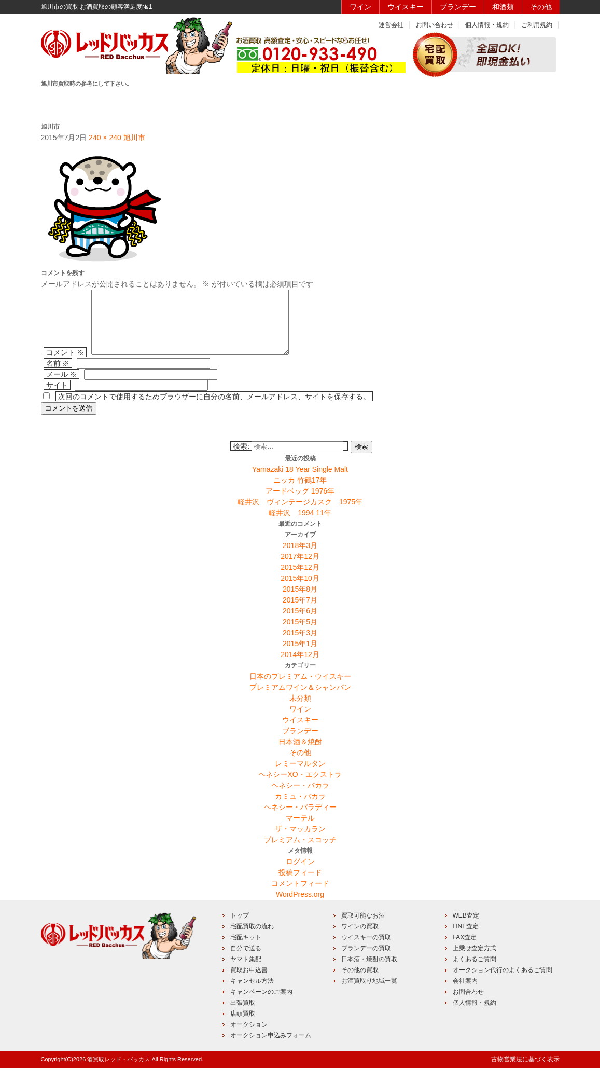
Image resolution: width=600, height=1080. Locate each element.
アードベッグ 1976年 (300, 503)
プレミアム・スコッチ (300, 852)
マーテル (300, 830)
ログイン (300, 874)
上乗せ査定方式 (474, 960)
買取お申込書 (249, 982)
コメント (65, 365)
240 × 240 (105, 137)
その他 (541, 7)
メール (61, 386)
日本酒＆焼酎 (300, 754)
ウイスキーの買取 (366, 949)
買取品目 (298, 102)
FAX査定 (465, 949)
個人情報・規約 (487, 25)
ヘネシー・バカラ (300, 798)
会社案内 (465, 993)
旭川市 (134, 137)
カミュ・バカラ (300, 808)
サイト (57, 397)
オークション (249, 1037)
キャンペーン (445, 102)
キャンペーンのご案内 (261, 1004)
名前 (58, 376)
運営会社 (391, 25)
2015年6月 (300, 623)
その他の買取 (360, 982)
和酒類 (503, 7)
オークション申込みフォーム (270, 1047)
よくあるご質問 (474, 971)
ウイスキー (405, 7)
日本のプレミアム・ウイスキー (300, 689)
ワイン (360, 7)
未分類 (300, 710)
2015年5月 (300, 634)
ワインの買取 (360, 938)
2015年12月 (300, 580)
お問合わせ (468, 1004)
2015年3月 (300, 645)
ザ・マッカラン (300, 841)
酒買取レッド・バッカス (118, 1072)
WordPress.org (300, 907)
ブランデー (458, 7)
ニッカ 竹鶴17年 (300, 492)
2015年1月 (300, 656)
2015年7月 (300, 612)
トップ (239, 928)
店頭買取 (242, 1026)
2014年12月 (300, 667)
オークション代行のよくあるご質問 (502, 982)
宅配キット (245, 949)
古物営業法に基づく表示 (525, 1071)
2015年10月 (300, 590)
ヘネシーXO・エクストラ (299, 787)
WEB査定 (466, 928)
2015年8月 (300, 601)
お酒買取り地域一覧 (369, 993)
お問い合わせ (434, 25)
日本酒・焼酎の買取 (369, 971)
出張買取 (242, 1015)
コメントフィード (300, 896)
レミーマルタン (300, 776)
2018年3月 (300, 558)
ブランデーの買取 (366, 960)
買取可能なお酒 (363, 928)
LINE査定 (466, 938)
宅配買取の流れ (252, 938)
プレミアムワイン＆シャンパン (300, 699)
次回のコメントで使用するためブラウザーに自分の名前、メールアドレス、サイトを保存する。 (214, 409)
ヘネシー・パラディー (300, 819)
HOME (77, 102)
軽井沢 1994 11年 (300, 525)
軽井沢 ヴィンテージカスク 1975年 (300, 514)
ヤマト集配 (245, 971)
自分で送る (245, 960)
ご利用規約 (536, 25)
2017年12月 (300, 569)
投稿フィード (300, 885)
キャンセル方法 (252, 993)
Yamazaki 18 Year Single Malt (300, 481)
